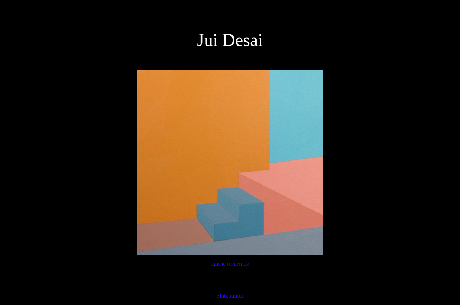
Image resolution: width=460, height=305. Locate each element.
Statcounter (230, 295)
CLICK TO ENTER (230, 264)
